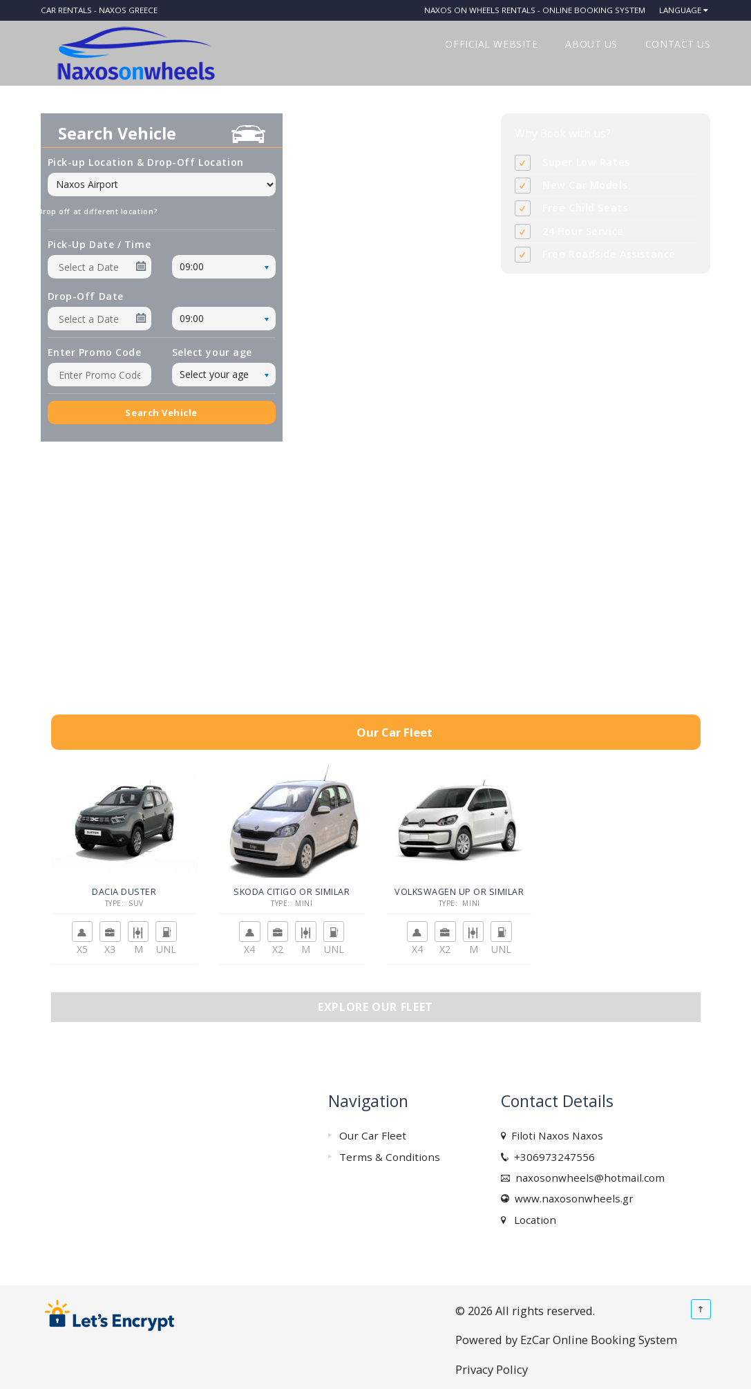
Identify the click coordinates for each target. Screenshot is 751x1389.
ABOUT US (591, 43)
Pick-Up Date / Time (99, 244)
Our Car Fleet (372, 1135)
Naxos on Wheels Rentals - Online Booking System (534, 10)
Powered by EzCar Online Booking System (566, 1340)
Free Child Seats (584, 207)
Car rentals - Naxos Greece (99, 10)
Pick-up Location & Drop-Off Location (146, 162)
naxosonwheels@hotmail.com (587, 1177)
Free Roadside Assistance (609, 254)
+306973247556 (551, 1157)
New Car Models (584, 184)
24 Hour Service (583, 231)
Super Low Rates (586, 162)
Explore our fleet (375, 1006)
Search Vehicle (161, 412)
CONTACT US (678, 43)
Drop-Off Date (86, 296)
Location (532, 1220)
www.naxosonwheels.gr (571, 1198)
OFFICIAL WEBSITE (491, 43)
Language (680, 10)
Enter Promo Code (95, 352)
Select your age (212, 352)
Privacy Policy (491, 1369)
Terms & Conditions (389, 1157)
